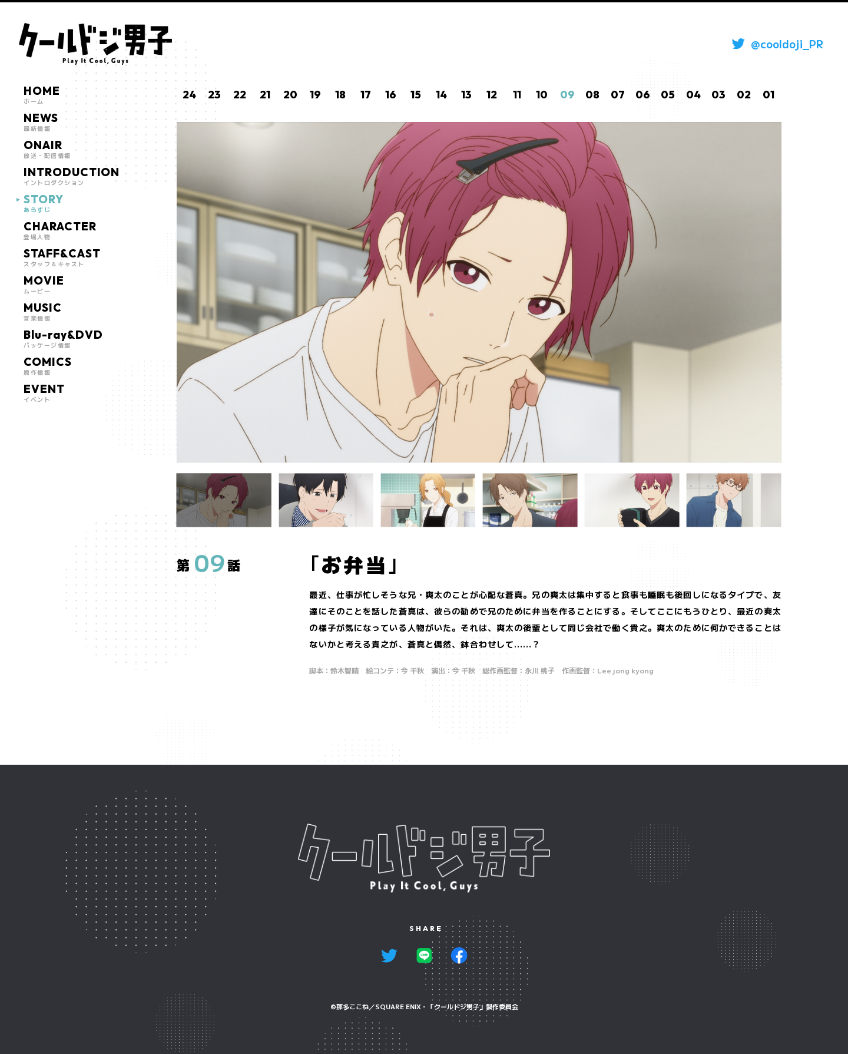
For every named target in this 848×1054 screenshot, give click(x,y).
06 (642, 94)
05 (668, 94)
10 (542, 94)
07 (618, 94)
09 (567, 94)
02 (744, 94)
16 (390, 94)
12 (491, 94)
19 (315, 94)
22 (239, 94)
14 (441, 94)
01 (768, 94)
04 (693, 94)
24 (189, 94)
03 (718, 94)
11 (517, 94)
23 (214, 94)
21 (265, 94)
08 (592, 94)
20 (290, 94)
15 (415, 94)
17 (365, 94)
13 (466, 94)
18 (340, 94)
